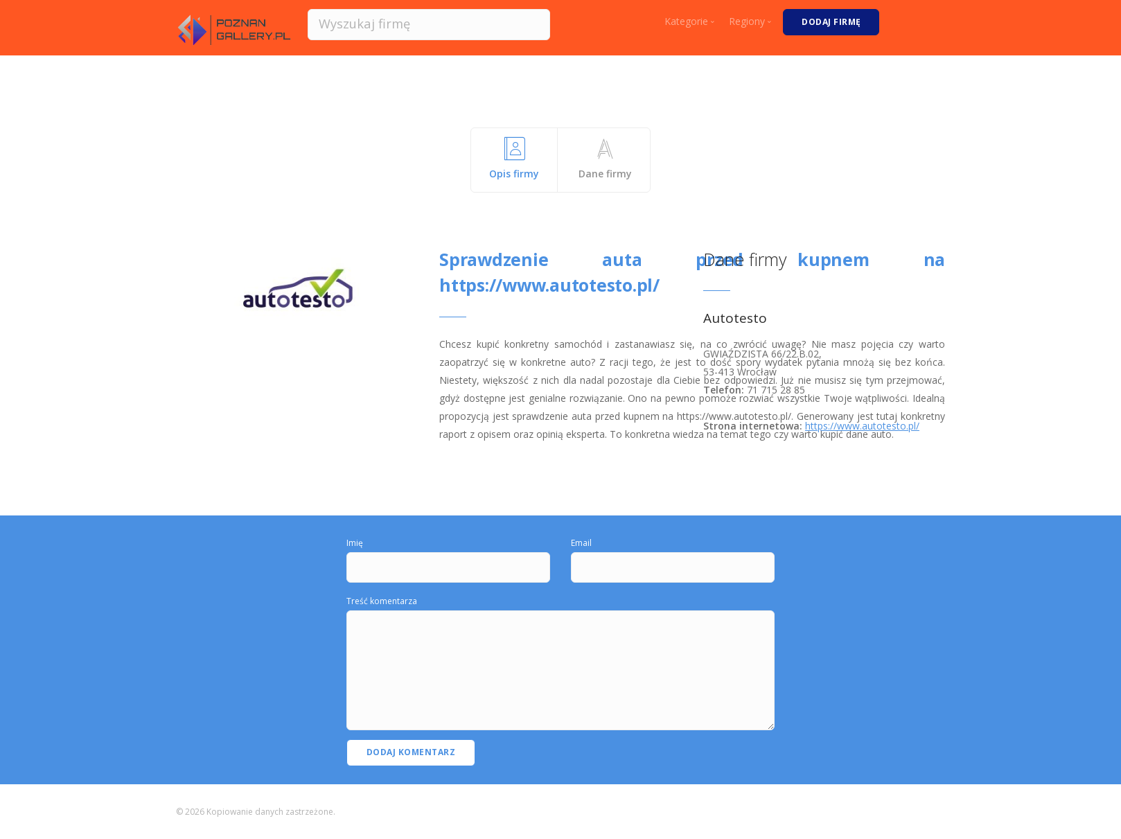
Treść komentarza (381, 601)
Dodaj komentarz (411, 752)
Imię (354, 543)
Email (581, 543)
